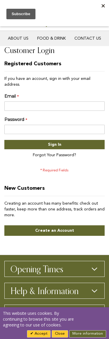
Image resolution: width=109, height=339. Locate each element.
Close (60, 334)
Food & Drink (51, 38)
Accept (40, 334)
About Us (18, 38)
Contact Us (87, 38)
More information (87, 334)
